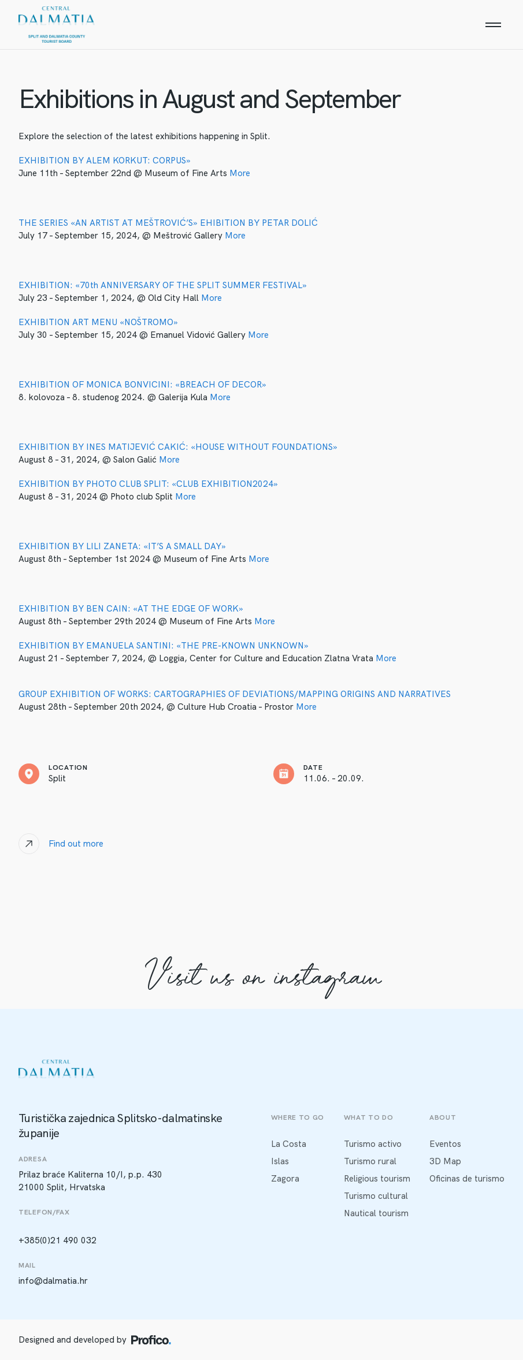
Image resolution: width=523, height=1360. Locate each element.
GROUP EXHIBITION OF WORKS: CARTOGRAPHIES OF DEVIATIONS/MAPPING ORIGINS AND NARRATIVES (234, 694)
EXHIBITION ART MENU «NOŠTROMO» (98, 322)
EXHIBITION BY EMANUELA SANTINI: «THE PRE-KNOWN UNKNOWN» (163, 645)
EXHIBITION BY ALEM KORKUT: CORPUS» (104, 160)
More (239, 173)
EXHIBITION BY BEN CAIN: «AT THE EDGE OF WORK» (130, 608)
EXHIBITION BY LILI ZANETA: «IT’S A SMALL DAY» (122, 546)
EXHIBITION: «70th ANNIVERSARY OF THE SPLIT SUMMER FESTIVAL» (162, 285)
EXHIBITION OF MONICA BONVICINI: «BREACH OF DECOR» (142, 384)
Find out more (76, 843)
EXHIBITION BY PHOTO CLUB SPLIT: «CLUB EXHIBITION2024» (148, 484)
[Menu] (493, 24)
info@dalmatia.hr (53, 1281)
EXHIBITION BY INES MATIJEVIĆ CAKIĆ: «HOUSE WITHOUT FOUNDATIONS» (177, 447)
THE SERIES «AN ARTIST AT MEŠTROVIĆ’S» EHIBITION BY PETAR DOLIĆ (168, 223)
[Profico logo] (151, 1339)
